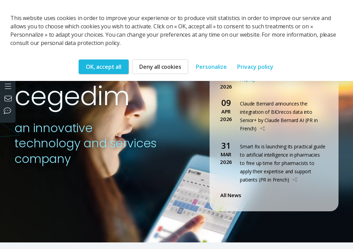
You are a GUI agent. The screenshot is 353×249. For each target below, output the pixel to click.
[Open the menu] (9, 86)
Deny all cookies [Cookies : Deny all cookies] (160, 67)
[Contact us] (8, 99)
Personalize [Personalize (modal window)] (211, 67)
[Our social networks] (9, 111)
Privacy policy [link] (255, 67)
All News (232, 195)
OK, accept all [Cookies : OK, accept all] (103, 67)
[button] (262, 128)
